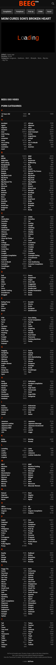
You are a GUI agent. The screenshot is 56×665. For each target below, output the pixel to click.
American (31, 130)
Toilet (3, 638)
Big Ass (45, 58)
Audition (4, 145)
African (30, 123)
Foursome (31, 337)
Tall (2, 623)
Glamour (4, 359)
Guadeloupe (32, 370)
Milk (29, 479)
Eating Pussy (5, 302)
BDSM (3, 158)
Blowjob (33, 58)
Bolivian (4, 193)
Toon (30, 638)
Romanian (31, 557)
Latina (3, 451)
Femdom (4, 326)
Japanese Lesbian (7, 423)
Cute (29, 266)
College (3, 243)
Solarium (31, 590)
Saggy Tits (4, 569)
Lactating (4, 449)
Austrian (31, 147)
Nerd (29, 493)
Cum (29, 260)
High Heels (32, 388)
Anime (30, 134)
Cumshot (4, 264)
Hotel (30, 392)
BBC (2, 156)
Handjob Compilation (35, 383)
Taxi (2, 625)
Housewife (4, 394)
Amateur (4, 130)
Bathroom (4, 169)
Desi (2, 280)
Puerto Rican (32, 542)
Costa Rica (5, 249)
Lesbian (4, 455)
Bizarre (30, 186)
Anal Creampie (33, 132)
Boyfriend (31, 199)
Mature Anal (5, 475)
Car (29, 221)
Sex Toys (4, 577)
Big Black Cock (6, 175)
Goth (3, 366)
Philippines (5, 529)
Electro (30, 304)
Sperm (30, 597)
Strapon (30, 605)
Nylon (30, 499)
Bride (30, 201)
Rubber (30, 559)
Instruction (32, 408)
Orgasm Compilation (35, 511)
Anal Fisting (5, 134)
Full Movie (4, 341)
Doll (2, 286)
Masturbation (5, 473)
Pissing (30, 531)
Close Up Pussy (6, 238)
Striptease (4, 607)
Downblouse (5, 293)
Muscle (3, 486)
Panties (3, 524)
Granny (3, 368)
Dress (30, 293)
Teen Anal (4, 629)
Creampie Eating (33, 255)
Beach (30, 169)
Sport (3, 599)
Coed (30, 240)
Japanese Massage (34, 423)
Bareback (4, 167)
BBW (29, 156)
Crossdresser (32, 258)
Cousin (30, 251)
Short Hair (31, 582)
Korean (30, 441)
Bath (29, 167)
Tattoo (30, 623)
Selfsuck (4, 575)
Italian (30, 414)
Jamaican (4, 421)
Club (2, 240)
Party (3, 527)
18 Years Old (5, 114)
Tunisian (4, 644)
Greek (30, 368)
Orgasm (4, 511)
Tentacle (31, 629)
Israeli (3, 414)
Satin (30, 569)
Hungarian (31, 396)
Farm (3, 322)
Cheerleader (5, 230)
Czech (3, 268)
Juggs (30, 432)
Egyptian (4, 304)
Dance (30, 275)
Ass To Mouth (33, 143)
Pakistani (4, 522)
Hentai (3, 388)
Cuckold (4, 260)
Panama (31, 522)
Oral (29, 509)
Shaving (4, 579)
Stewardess (32, 603)
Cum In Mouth (6, 262)
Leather (3, 453)
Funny (30, 341)
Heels (30, 386)
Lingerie (4, 457)
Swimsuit (31, 612)
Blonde (3, 190)
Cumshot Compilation (35, 264)
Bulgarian (4, 208)
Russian (31, 562)
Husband (4, 398)
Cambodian (5, 219)
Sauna (3, 571)
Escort (3, 308)
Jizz (2, 432)
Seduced (31, 573)
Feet (29, 324)
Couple (3, 251)
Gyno (3, 374)
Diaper (30, 280)
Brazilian (4, 201)
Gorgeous (12, 58)
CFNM (40, 11)
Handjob (4, 383)
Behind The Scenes (34, 171)
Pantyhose (19, 11)
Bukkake (31, 205)
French (3, 339)
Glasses (31, 359)
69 (2, 116)
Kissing (30, 439)
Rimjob (3, 557)
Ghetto (30, 355)
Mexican (4, 477)
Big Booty (4, 178)
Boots (30, 195)
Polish (30, 533)
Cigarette (4, 234)
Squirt (30, 599)
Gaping (30, 353)
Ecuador (31, 302)
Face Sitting (32, 318)
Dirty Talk (31, 282)
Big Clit (3, 180)
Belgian (3, 173)
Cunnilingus (5, 266)
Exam (3, 310)
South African (33, 592)
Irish (29, 412)
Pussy (3, 546)
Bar (29, 165)
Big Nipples (32, 182)
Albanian (31, 125)
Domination (32, 286)
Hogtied (4, 390)
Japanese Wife (6, 428)
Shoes (3, 582)
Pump (30, 544)
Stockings (4, 605)
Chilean (30, 230)
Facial (49, 11)
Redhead (31, 553)
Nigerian (4, 495)
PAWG (3, 520)
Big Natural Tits (6, 182)
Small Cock (5, 588)
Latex (30, 449)
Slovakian (31, 586)
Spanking (4, 597)
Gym (29, 372)
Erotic (30, 306)
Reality (3, 553)
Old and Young (6, 509)
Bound (3, 199)
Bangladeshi (5, 165)
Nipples (30, 495)
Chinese (4, 232)
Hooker (3, 392)
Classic (3, 236)
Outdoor (31, 513)
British (3, 203)
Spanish (31, 594)
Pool (2, 535)
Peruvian (31, 527)
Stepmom (4, 603)
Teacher (31, 625)
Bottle (30, 197)
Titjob (30, 636)
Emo (2, 306)
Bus (29, 208)
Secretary (4, 573)
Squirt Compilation (7, 601)
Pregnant (31, 537)
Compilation (7, 11)
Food (3, 335)
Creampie (31, 253)
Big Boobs (31, 175)
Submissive (5, 609)
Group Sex (4, 370)
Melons (30, 475)
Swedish (4, 612)
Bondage (31, 193)
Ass (29, 140)
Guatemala (5, 372)
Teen (30, 627)
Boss (3, 197)
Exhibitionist (32, 310)
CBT (2, 217)
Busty (30, 210)
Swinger (4, 614)
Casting (30, 223)
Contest (4, 247)
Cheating (31, 228)
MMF (30, 464)
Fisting (30, 330)
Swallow (31, 609)
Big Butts (31, 178)
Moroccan (31, 484)
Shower (3, 584)
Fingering (31, 328)
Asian (3, 140)
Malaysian (31, 469)
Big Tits (5, 60)
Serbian (30, 575)
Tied (29, 634)
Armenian (4, 138)
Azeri (3, 149)
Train (30, 642)
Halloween (31, 381)
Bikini (30, 184)
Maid (3, 469)
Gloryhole (4, 361)
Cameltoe (31, 219)
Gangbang (4, 353)
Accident (4, 123)
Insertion (4, 408)
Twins (3, 647)
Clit (29, 236)
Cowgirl (3, 253)
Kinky (3, 439)
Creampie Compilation (8, 255)
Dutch (30, 295)
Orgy (2, 513)
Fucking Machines (34, 339)
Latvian (30, 451)
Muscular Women (34, 486)
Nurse (3, 499)
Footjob (3, 337)
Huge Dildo (32, 394)
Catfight (4, 225)
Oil (29, 507)
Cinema (30, 234)
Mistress (4, 481)
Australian (4, 147)
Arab (2, 136)
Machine (4, 466)
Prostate (4, 539)
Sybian (3, 616)
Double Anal (32, 288)
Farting (30, 322)
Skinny (3, 586)
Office (3, 507)
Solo (2, 592)
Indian (3, 406)
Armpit (30, 138)
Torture (30, 640)
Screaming (32, 571)
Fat (2, 324)
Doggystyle (32, 284)
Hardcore (21, 58)
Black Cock (32, 188)
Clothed (30, 238)
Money (3, 484)
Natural (3, 493)
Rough (3, 559)
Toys (2, 642)
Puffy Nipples (5, 544)
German (4, 355)
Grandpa (31, 366)
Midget (30, 477)
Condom (31, 245)
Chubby (30, 232)
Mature (30, 473)
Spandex (4, 594)
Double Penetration (34, 290)
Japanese (31, 421)
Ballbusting (32, 163)
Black (3, 188)
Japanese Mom (6, 426)
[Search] (53, 3)
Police (3, 533)
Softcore (4, 590)
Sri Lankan (31, 601)
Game (30, 351)
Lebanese (31, 453)
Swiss (30, 614)
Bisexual (4, 186)
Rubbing (4, 562)
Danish (3, 278)
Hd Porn (30, 661)
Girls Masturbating (34, 357)
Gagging (4, 351)
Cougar (30, 249)
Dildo (3, 282)
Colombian (32, 243)
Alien (30, 128)
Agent (3, 125)
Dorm (3, 288)
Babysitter (4, 160)
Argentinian (32, 136)
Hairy (3, 381)
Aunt (29, 145)
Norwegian (5, 497)
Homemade (32, 390)
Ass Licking (5, 143)
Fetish (30, 326)
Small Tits (31, 588)
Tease (3, 627)
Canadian (4, 221)
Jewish (30, 430)
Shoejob (31, 579)
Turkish (30, 644)
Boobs (3, 195)
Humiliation (5, 396)
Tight (3, 636)
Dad (2, 275)
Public (3, 542)
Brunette (31, 203)
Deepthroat (32, 278)
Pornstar (31, 535)
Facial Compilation (34, 320)
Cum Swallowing (33, 262)
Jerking (3, 430)
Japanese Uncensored (35, 426)
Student (30, 607)
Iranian (3, 412)
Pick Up (30, 11)
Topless (4, 640)
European (31, 308)
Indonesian (32, 406)
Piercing (4, 531)
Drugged (4, 295)
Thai (2, 632)
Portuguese (5, 537)
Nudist (30, 497)
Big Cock (31, 180)
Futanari (4, 343)
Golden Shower (6, 363)
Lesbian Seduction (34, 455)
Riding (30, 555)
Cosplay (31, 247)
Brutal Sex (4, 205)
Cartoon (4, 223)
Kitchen (3, 441)
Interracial (4, 410)
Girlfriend (4, 357)
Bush (3, 210)
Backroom (31, 160)
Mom (39, 58)
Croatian (4, 258)
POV (29, 520)
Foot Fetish (32, 335)
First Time (4, 330)
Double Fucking (6, 290)
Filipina (3, 328)
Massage (31, 471)
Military (3, 479)
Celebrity (4, 228)
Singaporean (32, 584)
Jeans (30, 428)
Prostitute (31, 539)
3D (29, 114)
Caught (30, 225)
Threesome (5, 634)
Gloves (30, 361)
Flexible (30, 333)
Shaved (30, 577)
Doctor (3, 284)
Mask (3, 471)
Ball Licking (5, 163)
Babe (30, 158)
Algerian (4, 128)
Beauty (3, 171)
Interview (31, 410)
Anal (2, 132)
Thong (30, 632)
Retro (3, 555)
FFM (2, 318)
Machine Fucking (34, 466)
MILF (27, 58)
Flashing (4, 333)
